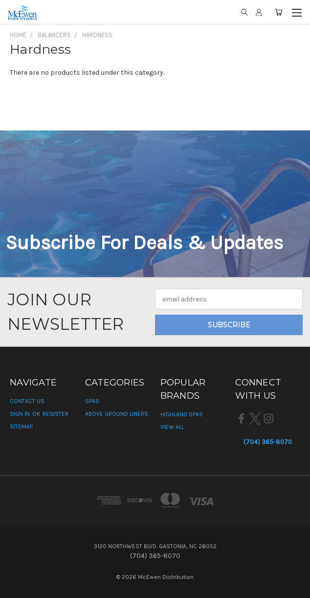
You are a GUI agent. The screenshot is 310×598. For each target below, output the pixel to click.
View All (172, 427)
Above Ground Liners (116, 413)
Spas (92, 401)
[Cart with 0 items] (278, 12)
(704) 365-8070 (268, 442)
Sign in (20, 413)
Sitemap (21, 426)
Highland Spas (181, 414)
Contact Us (27, 401)
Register (55, 413)
